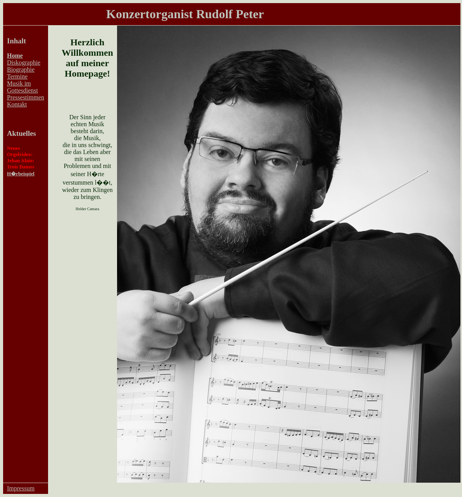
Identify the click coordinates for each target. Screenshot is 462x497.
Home (15, 55)
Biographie (20, 69)
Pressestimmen (25, 97)
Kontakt (17, 104)
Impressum (20, 488)
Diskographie (23, 62)
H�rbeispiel (20, 174)
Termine (17, 76)
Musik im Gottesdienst (22, 87)
